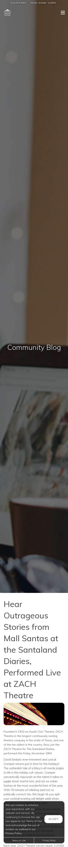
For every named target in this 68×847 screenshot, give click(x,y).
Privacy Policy (49, 840)
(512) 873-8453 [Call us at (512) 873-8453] (18, 2)
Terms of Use (18, 840)
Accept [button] (53, 819)
